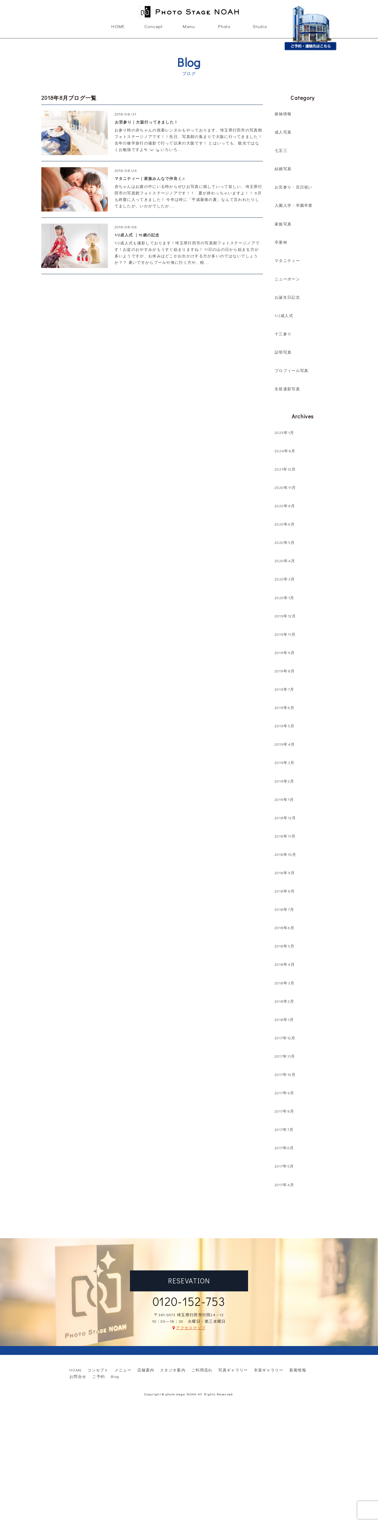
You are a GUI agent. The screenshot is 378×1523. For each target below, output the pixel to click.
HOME (118, 26)
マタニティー (287, 260)
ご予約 (98, 1376)
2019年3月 (284, 762)
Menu (189, 26)
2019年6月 (284, 707)
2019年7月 (284, 689)
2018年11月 (285, 835)
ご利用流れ (202, 1369)
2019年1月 (284, 799)
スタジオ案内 (172, 1369)
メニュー (123, 1369)
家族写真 (283, 223)
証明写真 (283, 352)
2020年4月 (285, 560)
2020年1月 (284, 597)
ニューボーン (287, 278)
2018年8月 (285, 890)
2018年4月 (285, 964)
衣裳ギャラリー (269, 1369)
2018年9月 (285, 872)
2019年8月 (285, 670)
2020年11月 (285, 487)
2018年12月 (285, 817)
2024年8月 (285, 450)
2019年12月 (285, 615)
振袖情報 (283, 113)
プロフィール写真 (291, 370)
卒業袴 (281, 242)
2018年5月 (284, 945)
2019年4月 (285, 744)
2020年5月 (285, 542)
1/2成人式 (284, 315)
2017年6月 (284, 1147)
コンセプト (98, 1369)
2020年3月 (285, 578)
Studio (260, 26)
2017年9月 (284, 1092)
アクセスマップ (191, 1327)
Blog (115, 1376)
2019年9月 (285, 652)
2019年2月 (284, 781)
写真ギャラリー (233, 1369)
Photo (224, 26)
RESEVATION (189, 1280)
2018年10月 (285, 854)
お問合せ (77, 1376)
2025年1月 (284, 432)
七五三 (281, 150)
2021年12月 (285, 469)
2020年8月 (285, 505)
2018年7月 (284, 909)
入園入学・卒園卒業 (294, 205)
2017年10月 (285, 1074)
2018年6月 (284, 927)
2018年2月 (284, 1001)
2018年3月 (284, 982)
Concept (153, 26)
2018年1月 (284, 1019)
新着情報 (297, 1369)
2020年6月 (285, 523)
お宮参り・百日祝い (294, 186)
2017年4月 (284, 1184)
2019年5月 (284, 725)
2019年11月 (285, 634)
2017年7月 (284, 1129)
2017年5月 (284, 1165)
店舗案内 (145, 1369)
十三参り (283, 333)
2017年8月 (284, 1111)
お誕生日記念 (287, 297)
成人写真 (283, 131)
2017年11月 (285, 1056)
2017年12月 (285, 1037)
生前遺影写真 (287, 388)
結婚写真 (283, 168)
